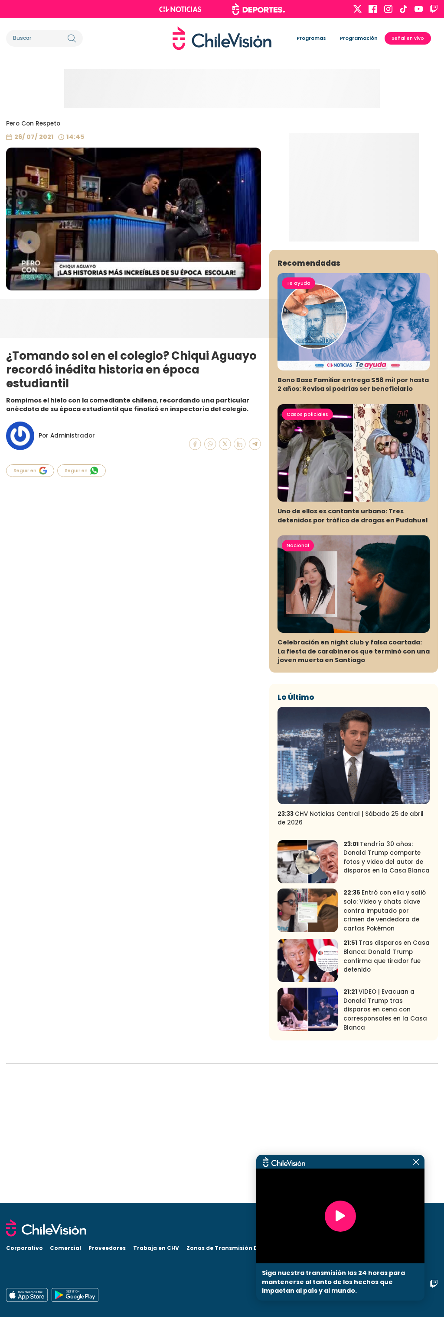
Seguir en (30, 470)
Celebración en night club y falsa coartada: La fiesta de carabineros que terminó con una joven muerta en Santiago (354, 791)
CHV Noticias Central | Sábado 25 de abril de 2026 (351, 957)
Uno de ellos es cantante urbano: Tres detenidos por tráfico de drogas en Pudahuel (353, 655)
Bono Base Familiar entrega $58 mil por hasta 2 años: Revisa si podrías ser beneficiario (353, 524)
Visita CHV (296, 1248)
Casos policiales (307, 553)
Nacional (298, 684)
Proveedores (107, 1248)
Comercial (65, 1248)
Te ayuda (298, 422)
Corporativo (24, 1248)
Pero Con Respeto (33, 123)
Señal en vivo (408, 38)
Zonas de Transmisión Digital (230, 1248)
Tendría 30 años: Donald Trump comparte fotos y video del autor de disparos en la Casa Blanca (386, 996)
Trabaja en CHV (156, 1248)
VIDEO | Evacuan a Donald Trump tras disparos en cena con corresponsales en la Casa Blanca (385, 1149)
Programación (359, 38)
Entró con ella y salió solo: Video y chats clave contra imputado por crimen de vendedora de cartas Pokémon (384, 1050)
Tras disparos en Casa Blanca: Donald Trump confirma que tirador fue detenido (386, 1096)
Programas (311, 38)
